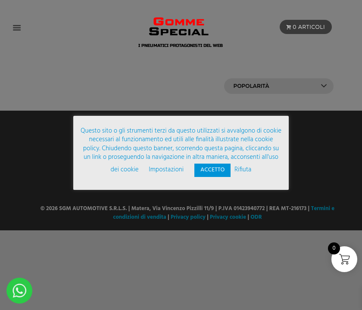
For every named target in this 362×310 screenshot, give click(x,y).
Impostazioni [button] (166, 169)
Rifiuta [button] (242, 169)
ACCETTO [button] (212, 170)
